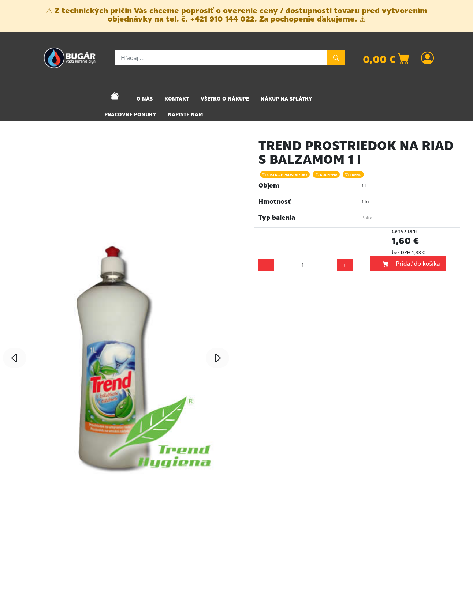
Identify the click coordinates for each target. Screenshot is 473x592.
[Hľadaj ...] (221, 57)
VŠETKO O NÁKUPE (225, 99)
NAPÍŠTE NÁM (185, 114)
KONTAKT (176, 99)
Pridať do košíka (411, 264)
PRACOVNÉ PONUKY (130, 114)
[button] (14, 358)
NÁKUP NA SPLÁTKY (286, 99)
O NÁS (145, 99)
